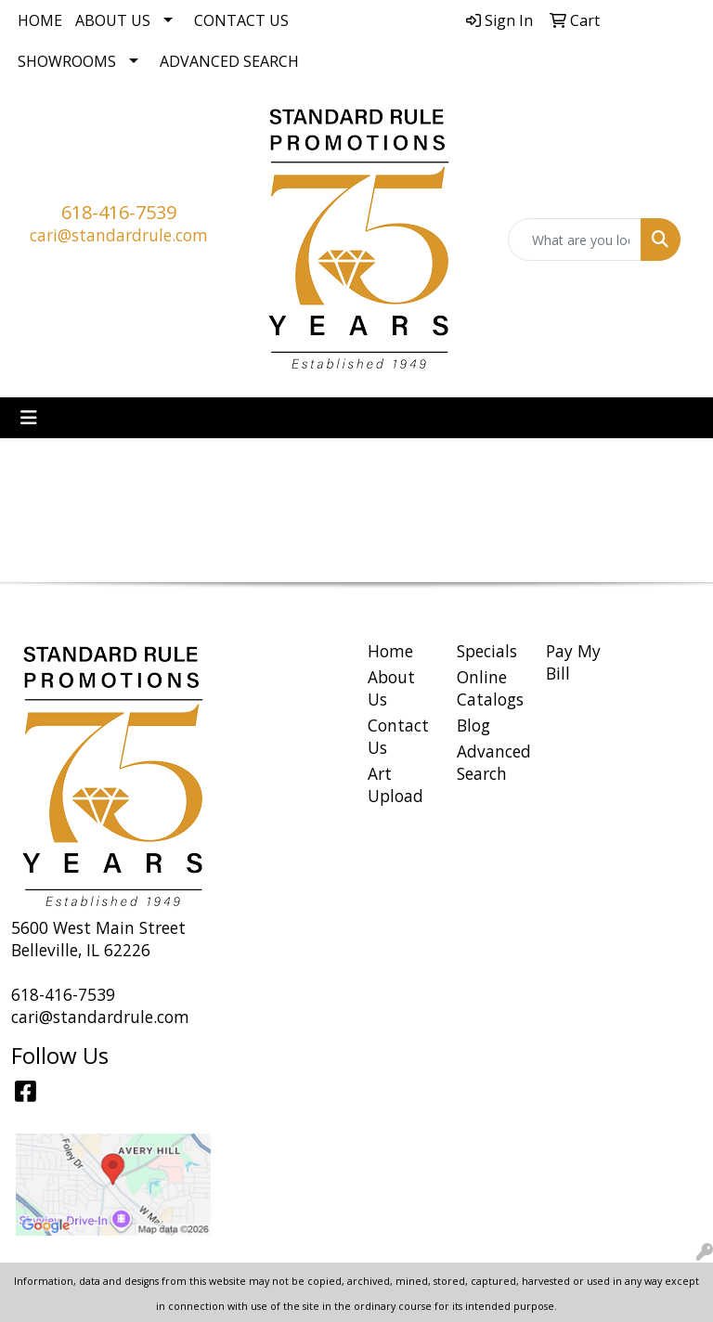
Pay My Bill (573, 662)
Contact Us (241, 20)
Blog (473, 725)
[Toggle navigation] (28, 418)
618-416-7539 (118, 212)
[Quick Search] (575, 239)
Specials (487, 651)
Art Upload (395, 784)
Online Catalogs (490, 688)
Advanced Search (229, 61)
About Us (112, 20)
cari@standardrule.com (119, 235)
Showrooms (67, 61)
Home (40, 20)
